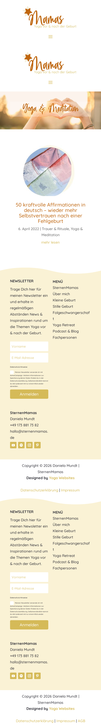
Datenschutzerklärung (39, 490)
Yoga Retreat (64, 325)
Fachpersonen (65, 337)
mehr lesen (50, 242)
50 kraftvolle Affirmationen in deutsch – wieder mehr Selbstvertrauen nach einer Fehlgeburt (51, 212)
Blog (75, 331)
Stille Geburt (63, 306)
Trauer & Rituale (55, 228)
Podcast (60, 331)
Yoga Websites (62, 478)
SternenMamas (65, 287)
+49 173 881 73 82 (24, 425)
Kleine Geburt (64, 300)
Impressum (71, 490)
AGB (81, 721)
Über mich (61, 294)
